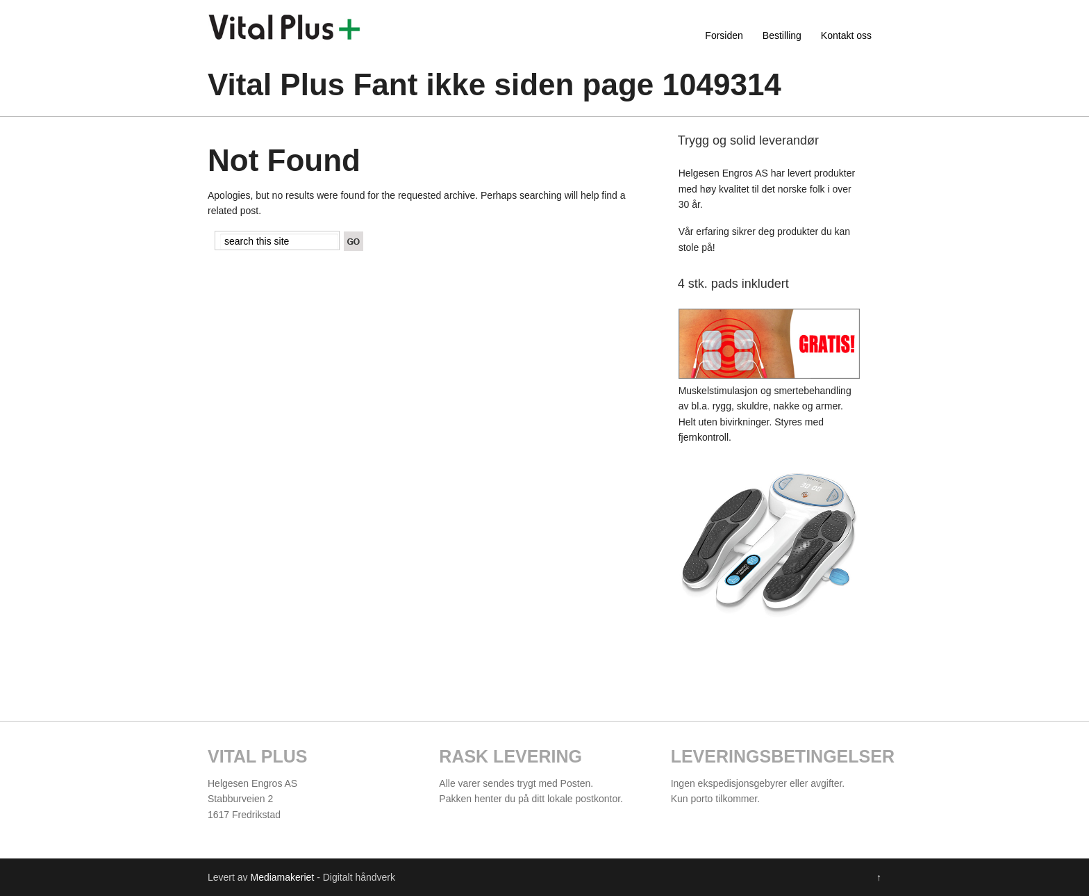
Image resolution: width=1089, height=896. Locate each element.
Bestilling (782, 35)
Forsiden (723, 35)
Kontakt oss (846, 35)
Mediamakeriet (282, 877)
